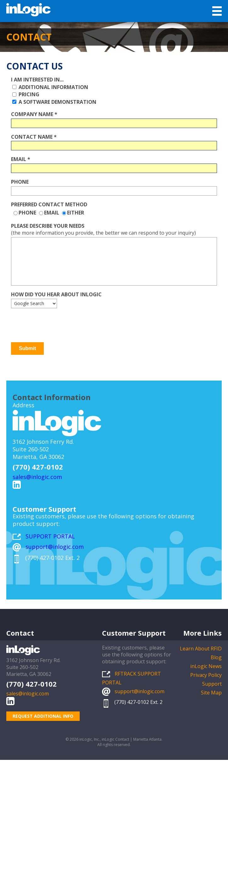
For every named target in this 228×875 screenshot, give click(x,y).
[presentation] (59, 325)
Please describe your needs (47, 225)
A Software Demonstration (56, 101)
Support (212, 683)
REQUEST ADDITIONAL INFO (43, 716)
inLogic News (206, 666)
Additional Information (52, 86)
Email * (20, 159)
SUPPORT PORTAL (50, 536)
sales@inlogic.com (37, 477)
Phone (20, 181)
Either (75, 212)
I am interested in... (37, 79)
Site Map (211, 692)
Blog (216, 657)
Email (51, 212)
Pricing (28, 94)
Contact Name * (34, 136)
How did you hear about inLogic (56, 294)
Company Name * (34, 114)
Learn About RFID (201, 648)
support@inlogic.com (55, 546)
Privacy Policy (206, 675)
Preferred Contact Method (49, 204)
